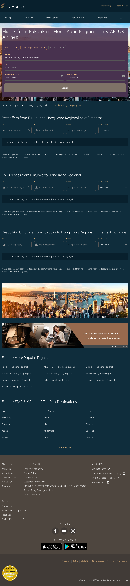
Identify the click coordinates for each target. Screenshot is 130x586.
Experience (101, 17)
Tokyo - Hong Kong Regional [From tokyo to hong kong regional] (15, 366)
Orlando (90, 417)
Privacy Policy (30, 473)
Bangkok (6, 424)
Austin (47, 417)
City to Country (98, 561)
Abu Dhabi (49, 430)
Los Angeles (49, 410)
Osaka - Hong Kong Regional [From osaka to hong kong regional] (99, 366)
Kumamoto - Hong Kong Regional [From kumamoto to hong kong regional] (17, 373)
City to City (85, 561)
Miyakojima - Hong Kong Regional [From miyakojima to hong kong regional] (59, 366)
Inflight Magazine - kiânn (105, 477)
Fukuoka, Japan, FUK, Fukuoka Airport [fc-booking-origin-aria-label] (22, 57)
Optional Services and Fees (14, 519)
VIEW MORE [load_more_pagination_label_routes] (65, 447)
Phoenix (89, 424)
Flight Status (52, 17)
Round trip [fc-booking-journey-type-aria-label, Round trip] (10, 47)
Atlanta (5, 430)
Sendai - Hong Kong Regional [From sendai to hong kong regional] (99, 373)
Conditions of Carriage (34, 468)
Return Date (72, 74)
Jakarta (89, 437)
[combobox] (16, 130)
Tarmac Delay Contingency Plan (38, 490)
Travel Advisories (10, 477)
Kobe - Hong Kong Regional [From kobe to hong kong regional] (56, 380)
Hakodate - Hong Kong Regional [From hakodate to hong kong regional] (17, 386)
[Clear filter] (28, 130)
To (6, 64)
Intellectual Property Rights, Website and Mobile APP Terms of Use (55, 485)
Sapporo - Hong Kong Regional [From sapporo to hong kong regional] (100, 380)
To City (75, 561)
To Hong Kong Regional (36, 105)
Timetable (28, 17)
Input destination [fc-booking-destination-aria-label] (13, 67)
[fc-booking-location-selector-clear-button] (124, 56)
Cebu (46, 437)
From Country (122, 561)
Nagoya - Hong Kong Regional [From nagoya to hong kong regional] (16, 380)
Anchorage (7, 417)
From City (110, 561)
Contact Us (7, 506)
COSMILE (124, 17)
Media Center (8, 473)
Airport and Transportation (14, 510)
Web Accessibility (32, 494)
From (7, 54)
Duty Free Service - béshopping (108, 473)
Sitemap (6, 486)
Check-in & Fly (77, 17)
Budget (69, 124)
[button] (33, 47)
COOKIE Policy (30, 477)
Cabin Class (103, 124)
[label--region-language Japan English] (122, 6)
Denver (89, 410)
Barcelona (91, 430)
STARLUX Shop (100, 482)
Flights (16, 105)
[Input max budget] (81, 130)
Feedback (6, 514)
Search (65, 87)
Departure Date (12, 74)
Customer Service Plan (34, 481)
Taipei (4, 410)
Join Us (7, 481)
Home (5, 105)
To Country (66, 561)
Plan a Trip (6, 17)
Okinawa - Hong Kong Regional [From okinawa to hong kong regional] (58, 373)
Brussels (6, 437)
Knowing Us (7, 468)
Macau (47, 424)
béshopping (106, 6)
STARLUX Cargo (101, 469)
